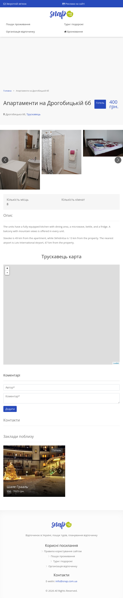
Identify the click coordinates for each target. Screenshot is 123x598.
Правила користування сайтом (63, 551)
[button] (118, 160)
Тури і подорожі (73, 24)
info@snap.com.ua (66, 581)
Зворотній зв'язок (15, 3)
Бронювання (73, 31)
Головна (7, 90)
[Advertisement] (61, 63)
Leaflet (116, 363)
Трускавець (34, 114)
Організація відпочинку (20, 31)
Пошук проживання (18, 24)
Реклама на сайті (73, 3)
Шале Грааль (17, 486)
